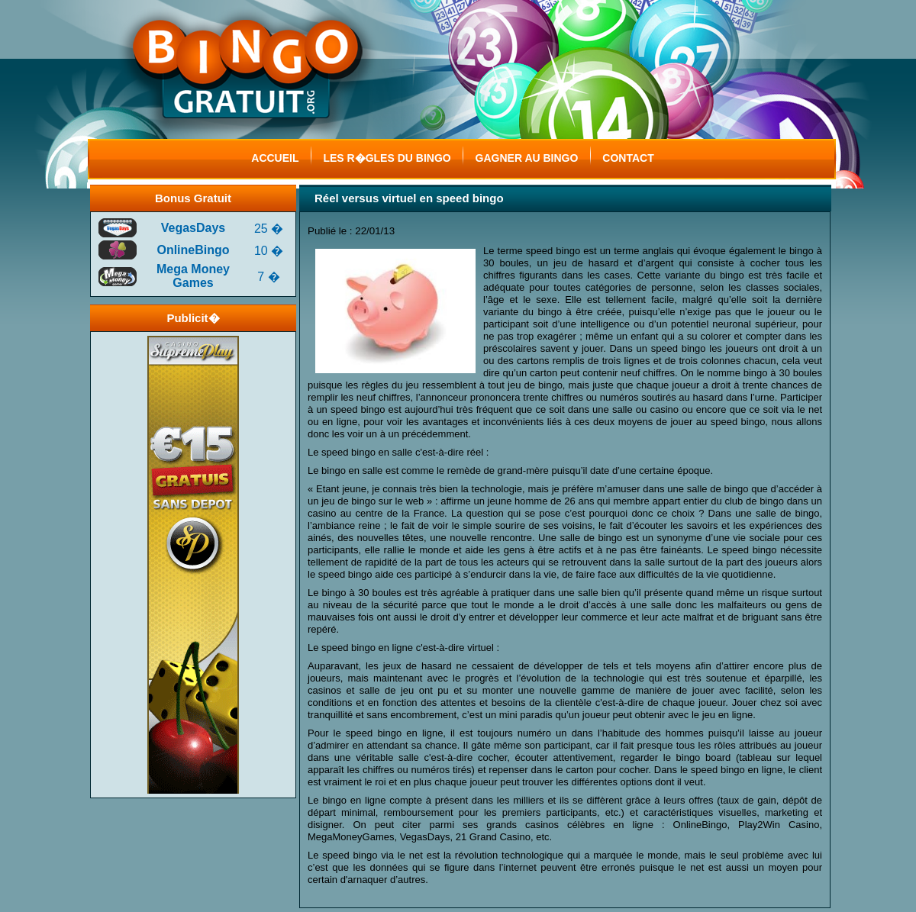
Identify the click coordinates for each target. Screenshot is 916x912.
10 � (268, 250)
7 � (268, 276)
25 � (268, 228)
